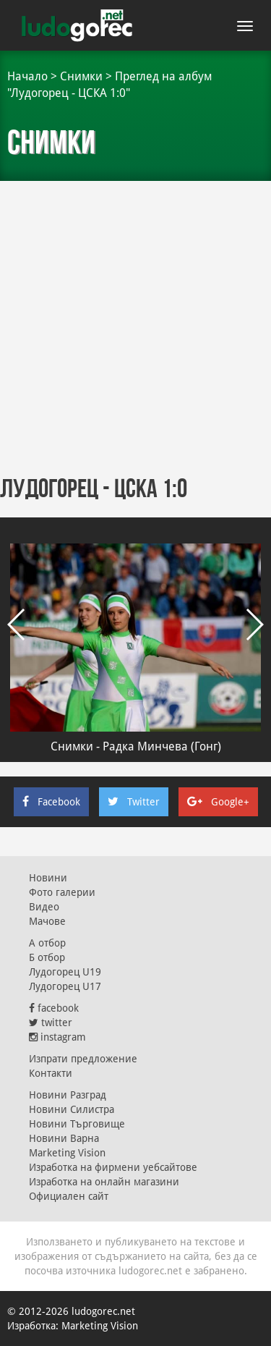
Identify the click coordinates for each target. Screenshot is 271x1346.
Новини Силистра (71, 1109)
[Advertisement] (135, 324)
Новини (48, 878)
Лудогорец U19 (65, 972)
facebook (54, 1008)
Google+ (218, 802)
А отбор (47, 943)
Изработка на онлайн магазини (104, 1182)
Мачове (47, 921)
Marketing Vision (67, 1153)
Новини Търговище (77, 1124)
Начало (27, 76)
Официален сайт (68, 1196)
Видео (44, 907)
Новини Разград (67, 1095)
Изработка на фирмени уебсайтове (113, 1167)
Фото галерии (62, 892)
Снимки (81, 76)
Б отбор (47, 957)
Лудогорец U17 (65, 986)
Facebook (51, 802)
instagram (57, 1037)
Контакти (50, 1073)
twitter (50, 1022)
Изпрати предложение (83, 1058)
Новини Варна (64, 1138)
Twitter (134, 802)
